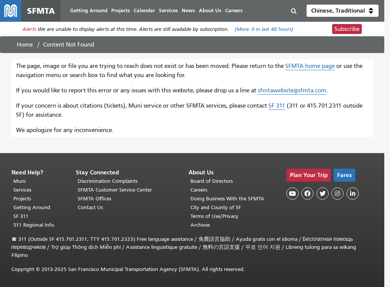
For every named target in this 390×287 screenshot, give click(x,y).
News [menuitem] (188, 10)
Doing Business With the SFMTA (227, 198)
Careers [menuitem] (234, 10)
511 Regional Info (33, 225)
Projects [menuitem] (120, 10)
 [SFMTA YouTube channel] (292, 193)
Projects (22, 198)
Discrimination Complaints (107, 181)
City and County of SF (215, 207)
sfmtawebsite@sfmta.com (292, 90)
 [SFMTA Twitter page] (323, 193)
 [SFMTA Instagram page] (337, 193)
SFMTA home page (310, 66)
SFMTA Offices (94, 198)
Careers (198, 190)
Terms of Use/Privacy (214, 216)
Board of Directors (211, 181)
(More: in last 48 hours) (264, 29)
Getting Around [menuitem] (88, 10)
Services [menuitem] (168, 10)
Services (22, 190)
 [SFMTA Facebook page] (307, 193)
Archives (200, 225)
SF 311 (277, 105)
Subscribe (347, 29)
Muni (19, 181)
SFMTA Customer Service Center (115, 190)
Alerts (29, 29)
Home (25, 44)
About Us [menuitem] (210, 10)
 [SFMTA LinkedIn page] (352, 193)
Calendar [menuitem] (144, 10)
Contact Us (90, 207)
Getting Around (31, 207)
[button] (343, 11)
